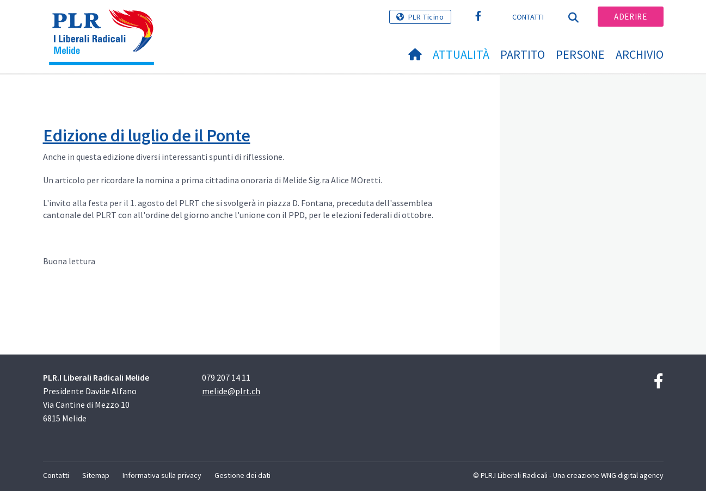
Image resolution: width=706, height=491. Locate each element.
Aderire (630, 16)
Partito (522, 54)
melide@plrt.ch (231, 391)
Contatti (528, 17)
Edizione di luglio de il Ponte (146, 135)
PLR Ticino (426, 17)
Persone (580, 54)
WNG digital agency (632, 475)
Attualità (461, 54)
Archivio (640, 54)
